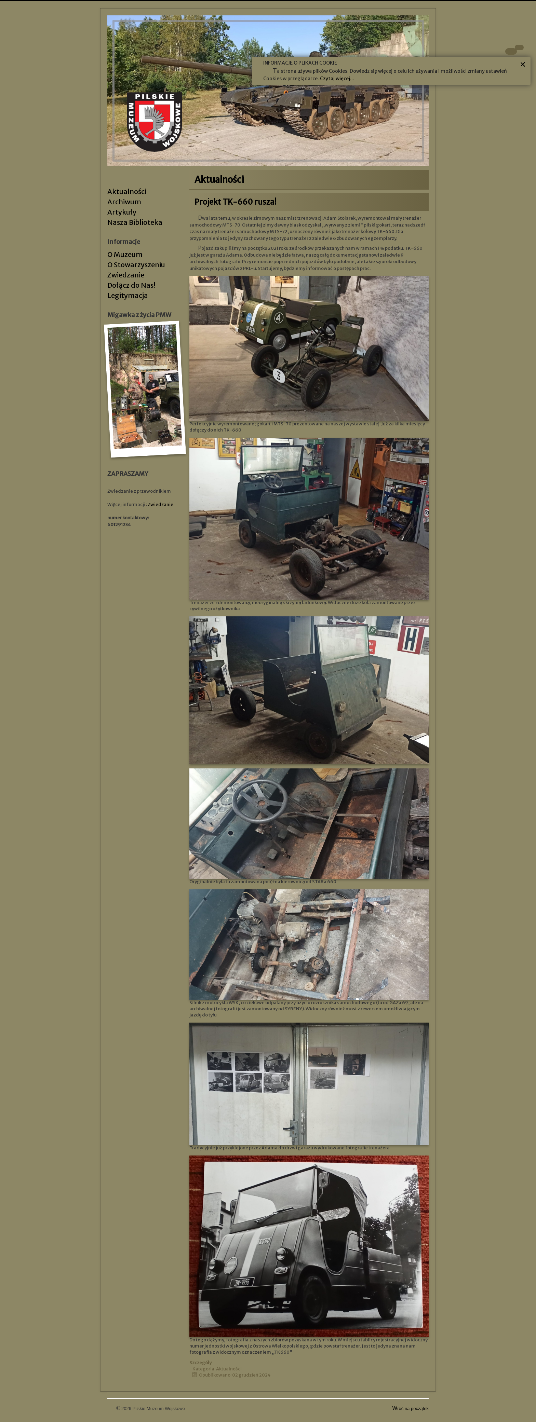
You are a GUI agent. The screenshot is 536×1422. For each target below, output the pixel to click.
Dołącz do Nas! (131, 285)
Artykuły (121, 212)
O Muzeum (125, 254)
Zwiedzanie (125, 275)
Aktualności (126, 191)
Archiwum (124, 201)
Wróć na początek (410, 1408)
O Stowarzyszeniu (136, 264)
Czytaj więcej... (337, 79)
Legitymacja (127, 295)
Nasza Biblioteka (134, 222)
